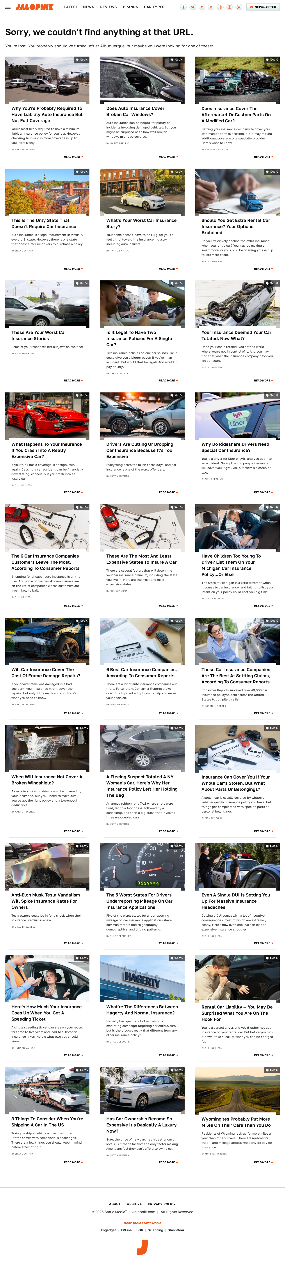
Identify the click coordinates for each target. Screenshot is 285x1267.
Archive (134, 1204)
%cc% (84, 59)
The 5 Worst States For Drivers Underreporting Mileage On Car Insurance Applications (139, 901)
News (88, 7)
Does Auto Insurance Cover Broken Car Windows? (135, 111)
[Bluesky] (192, 7)
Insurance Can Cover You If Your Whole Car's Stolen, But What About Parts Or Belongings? (235, 783)
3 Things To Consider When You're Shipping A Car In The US (47, 1122)
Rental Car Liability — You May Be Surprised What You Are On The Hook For (237, 1013)
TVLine (126, 1230)
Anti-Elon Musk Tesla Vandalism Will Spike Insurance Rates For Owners (45, 901)
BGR (139, 1230)
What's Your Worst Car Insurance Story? (141, 223)
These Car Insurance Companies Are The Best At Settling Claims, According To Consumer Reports (235, 675)
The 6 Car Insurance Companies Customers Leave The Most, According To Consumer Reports (45, 562)
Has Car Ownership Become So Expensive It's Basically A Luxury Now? (141, 1125)
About (115, 1204)
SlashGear (176, 1230)
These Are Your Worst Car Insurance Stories (38, 335)
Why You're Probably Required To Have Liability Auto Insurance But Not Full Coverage (47, 114)
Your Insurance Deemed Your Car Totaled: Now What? (236, 335)
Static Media (115, 1212)
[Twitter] (211, 7)
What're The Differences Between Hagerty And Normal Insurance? (142, 1010)
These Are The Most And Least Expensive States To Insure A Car (141, 559)
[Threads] (220, 7)
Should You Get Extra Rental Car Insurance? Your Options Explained (235, 226)
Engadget (108, 1230)
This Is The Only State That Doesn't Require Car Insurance (43, 223)
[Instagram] (229, 7)
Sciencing (155, 1230)
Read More (72, 157)
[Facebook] (183, 7)
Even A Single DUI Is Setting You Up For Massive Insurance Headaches (235, 901)
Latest (71, 7)
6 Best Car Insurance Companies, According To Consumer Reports (141, 672)
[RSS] (238, 7)
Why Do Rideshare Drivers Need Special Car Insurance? (235, 447)
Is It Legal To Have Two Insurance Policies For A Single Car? (139, 338)
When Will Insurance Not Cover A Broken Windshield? (46, 780)
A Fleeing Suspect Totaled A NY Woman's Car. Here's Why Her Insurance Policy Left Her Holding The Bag (142, 786)
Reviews (108, 7)
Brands (130, 7)
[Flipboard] (202, 7)
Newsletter (263, 7)
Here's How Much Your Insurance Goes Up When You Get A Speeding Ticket (46, 1013)
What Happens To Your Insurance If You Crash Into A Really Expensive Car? (46, 450)
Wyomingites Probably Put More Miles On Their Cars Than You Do (236, 1122)
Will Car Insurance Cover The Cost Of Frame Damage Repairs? (45, 672)
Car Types (154, 7)
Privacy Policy (162, 1204)
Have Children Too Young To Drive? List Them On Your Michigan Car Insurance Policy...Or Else (231, 565)
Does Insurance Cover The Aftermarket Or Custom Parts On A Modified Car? (236, 114)
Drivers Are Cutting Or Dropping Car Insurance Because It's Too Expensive (139, 450)
